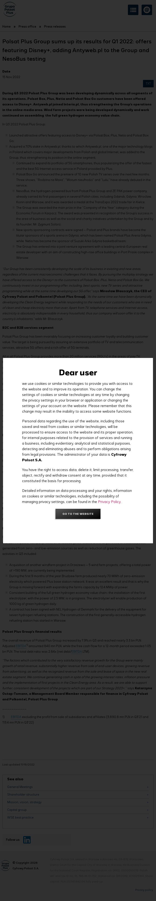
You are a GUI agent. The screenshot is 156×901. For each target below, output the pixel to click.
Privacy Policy (109, 501)
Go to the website (78, 514)
